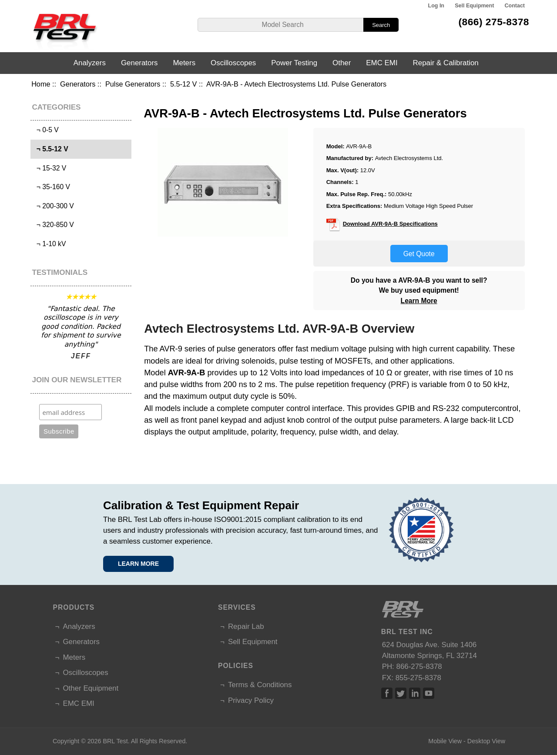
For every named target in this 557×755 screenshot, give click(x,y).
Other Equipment (90, 688)
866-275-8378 (419, 666)
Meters (184, 63)
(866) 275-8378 (493, 21)
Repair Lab (246, 626)
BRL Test (115, 741)
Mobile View (445, 741)
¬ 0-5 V (46, 130)
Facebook (387, 693)
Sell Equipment (474, 6)
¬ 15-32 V (49, 168)
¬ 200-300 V (53, 206)
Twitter (400, 693)
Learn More (419, 300)
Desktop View (486, 741)
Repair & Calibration (446, 63)
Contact (515, 6)
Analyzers (90, 63)
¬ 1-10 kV (49, 243)
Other (341, 63)
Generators (77, 84)
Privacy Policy (251, 700)
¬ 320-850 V (53, 224)
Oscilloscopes (233, 63)
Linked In (414, 693)
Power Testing (294, 63)
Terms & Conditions (260, 685)
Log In (436, 6)
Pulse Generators (132, 84)
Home (40, 84)
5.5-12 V (183, 84)
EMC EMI (381, 63)
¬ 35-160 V (51, 186)
